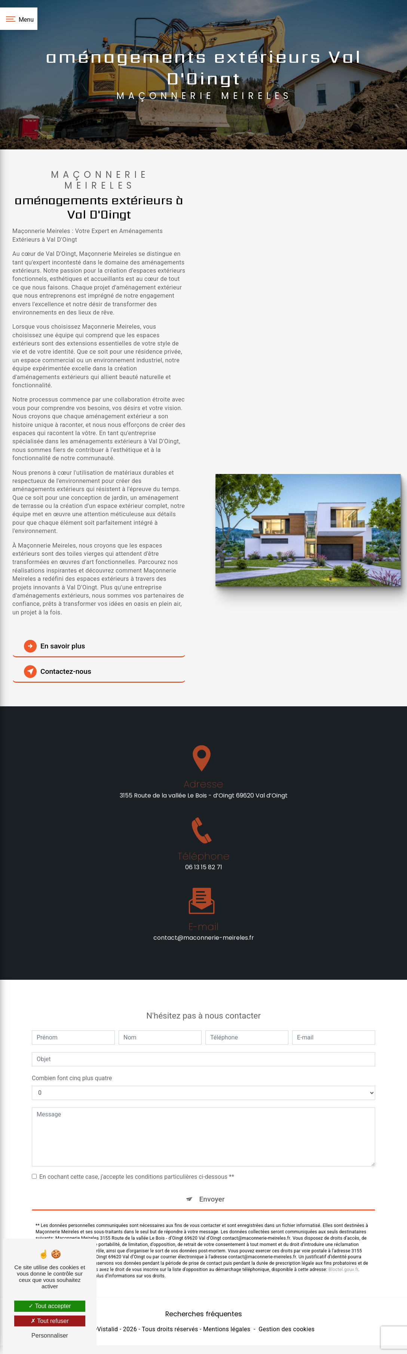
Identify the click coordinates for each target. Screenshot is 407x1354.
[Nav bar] (18, 18)
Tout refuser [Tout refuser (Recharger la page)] (50, 1321)
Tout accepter (49, 1306)
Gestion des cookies (286, 1329)
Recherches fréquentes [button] (203, 1314)
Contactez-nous (57, 671)
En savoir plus (54, 646)
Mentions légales (226, 1329)
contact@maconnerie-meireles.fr (203, 925)
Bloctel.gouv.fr (343, 1257)
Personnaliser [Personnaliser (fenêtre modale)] (49, 1335)
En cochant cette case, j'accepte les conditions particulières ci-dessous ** (136, 1164)
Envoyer (212, 1187)
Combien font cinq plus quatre (72, 1065)
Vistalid (107, 1329)
